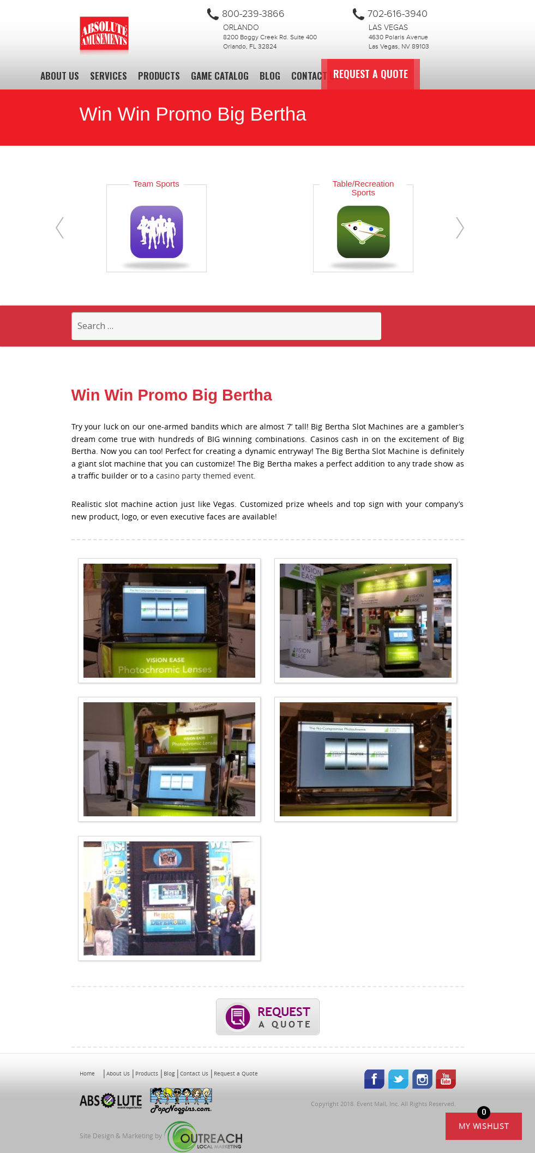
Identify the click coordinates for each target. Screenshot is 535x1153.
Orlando (241, 27)
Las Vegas (388, 27)
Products (159, 75)
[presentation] (60, 227)
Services (108, 75)
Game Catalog (220, 75)
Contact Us (315, 75)
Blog (270, 75)
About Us (59, 75)
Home (87, 1073)
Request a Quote (401, 74)
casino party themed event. (207, 475)
